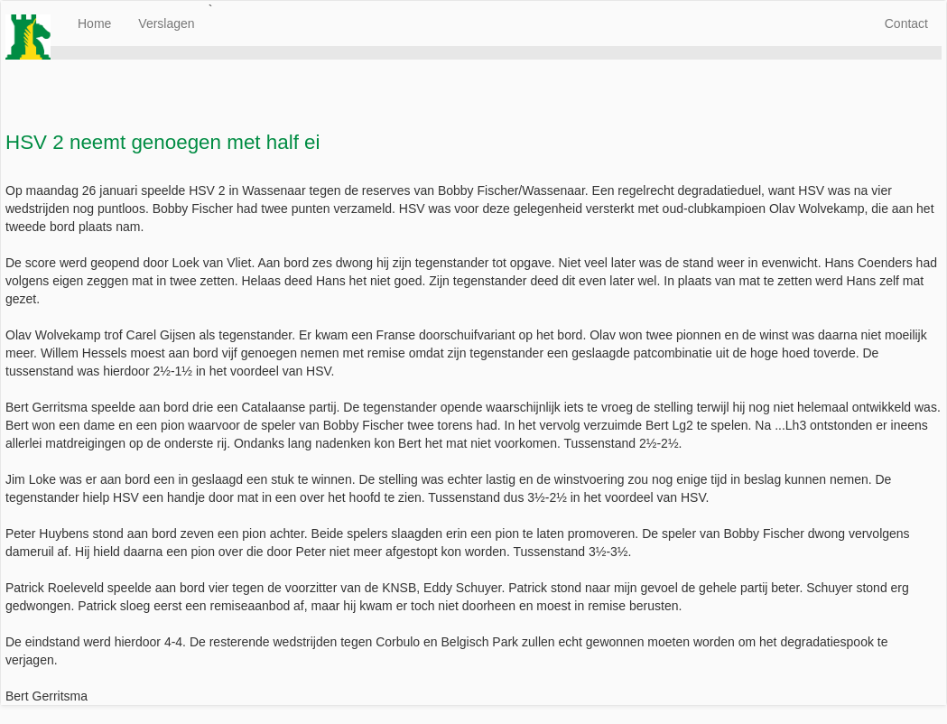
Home (94, 23)
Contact (906, 23)
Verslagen (166, 23)
